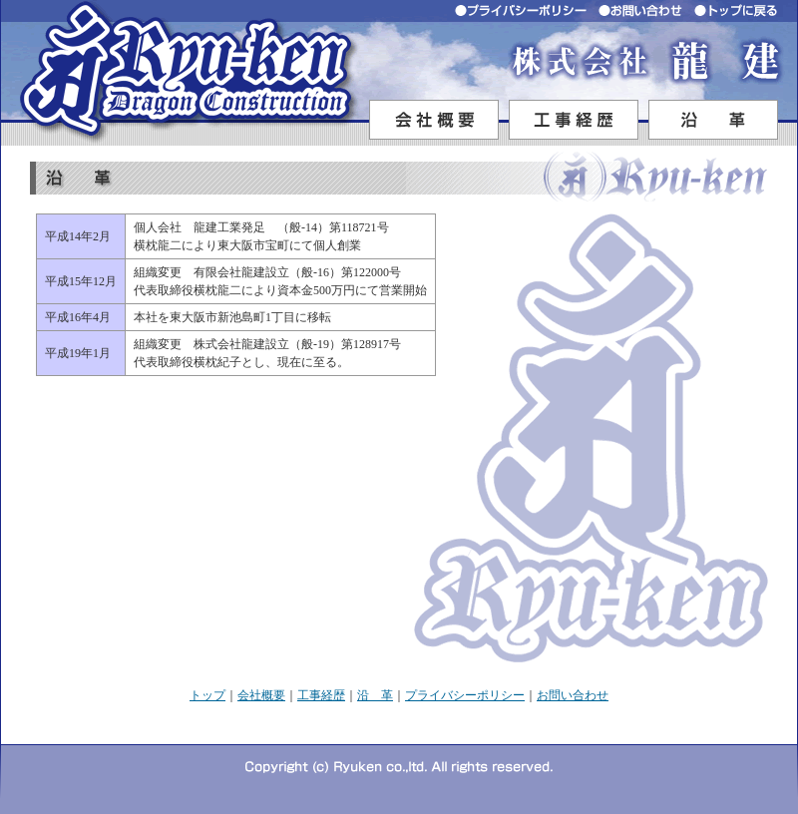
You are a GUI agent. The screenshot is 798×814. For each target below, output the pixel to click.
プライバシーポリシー (465, 695)
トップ (207, 695)
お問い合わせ (572, 695)
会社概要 (261, 695)
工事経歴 (321, 695)
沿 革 (375, 695)
